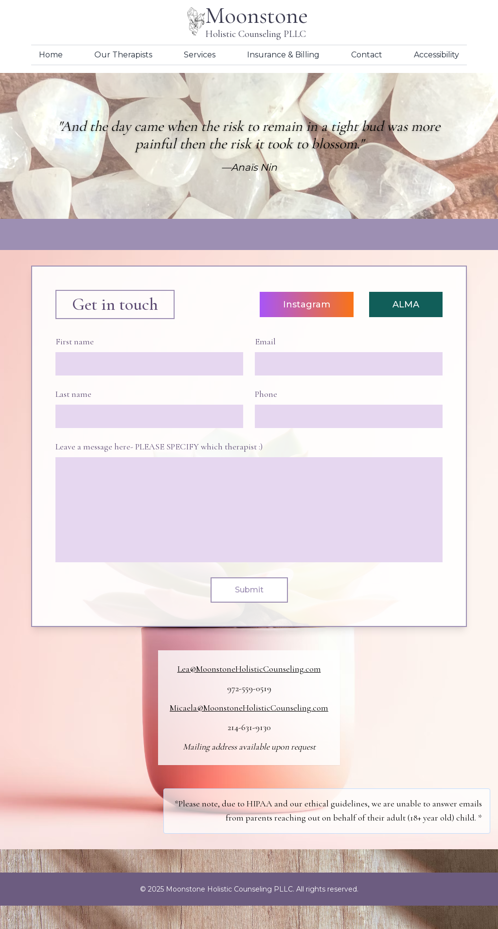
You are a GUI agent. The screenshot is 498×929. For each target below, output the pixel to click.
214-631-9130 (249, 727)
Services (199, 54)
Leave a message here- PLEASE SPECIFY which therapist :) (159, 446)
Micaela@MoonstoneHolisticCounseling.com (249, 707)
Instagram (306, 304)
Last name (73, 394)
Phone (266, 394)
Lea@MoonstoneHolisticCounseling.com (249, 668)
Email (265, 341)
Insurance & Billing (283, 54)
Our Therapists (123, 54)
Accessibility (436, 54)
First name (74, 341)
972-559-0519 (249, 688)
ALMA (405, 304)
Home (51, 54)
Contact (366, 54)
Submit (249, 589)
